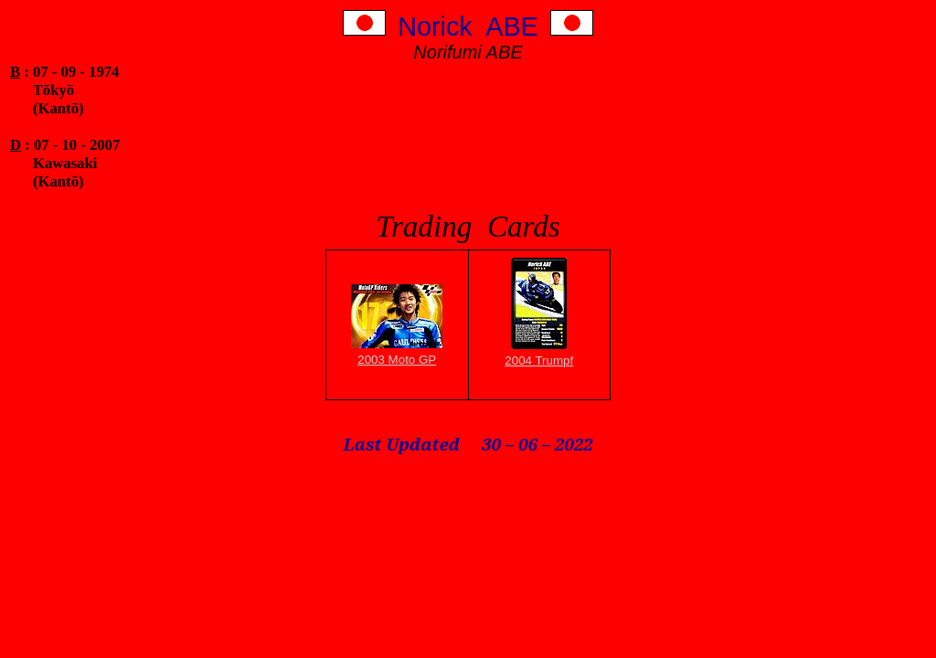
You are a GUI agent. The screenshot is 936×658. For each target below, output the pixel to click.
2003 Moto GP (396, 359)
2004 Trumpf (539, 360)
